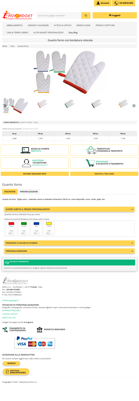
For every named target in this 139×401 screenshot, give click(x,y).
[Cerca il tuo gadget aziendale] (85, 15)
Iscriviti (11, 363)
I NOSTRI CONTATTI (10, 314)
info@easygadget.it (40, 165)
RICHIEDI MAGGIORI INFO (34, 173)
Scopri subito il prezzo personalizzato (69, 209)
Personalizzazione (29, 191)
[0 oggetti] (115, 15)
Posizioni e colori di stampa (69, 243)
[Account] (102, 3)
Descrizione (9, 191)
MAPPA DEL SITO (9, 317)
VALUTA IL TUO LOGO (104, 173)
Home (4, 46)
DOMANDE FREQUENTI (11, 310)
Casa (12, 46)
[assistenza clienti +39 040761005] (123, 3)
